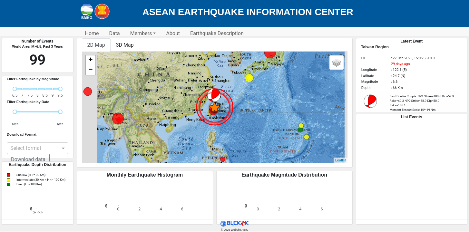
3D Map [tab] (125, 45)
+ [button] (90, 60)
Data (114, 33)
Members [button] (141, 33)
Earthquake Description (217, 33)
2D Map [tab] (96, 45)
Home (92, 33)
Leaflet (340, 160)
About (173, 33)
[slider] (15, 89)
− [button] (90, 70)
